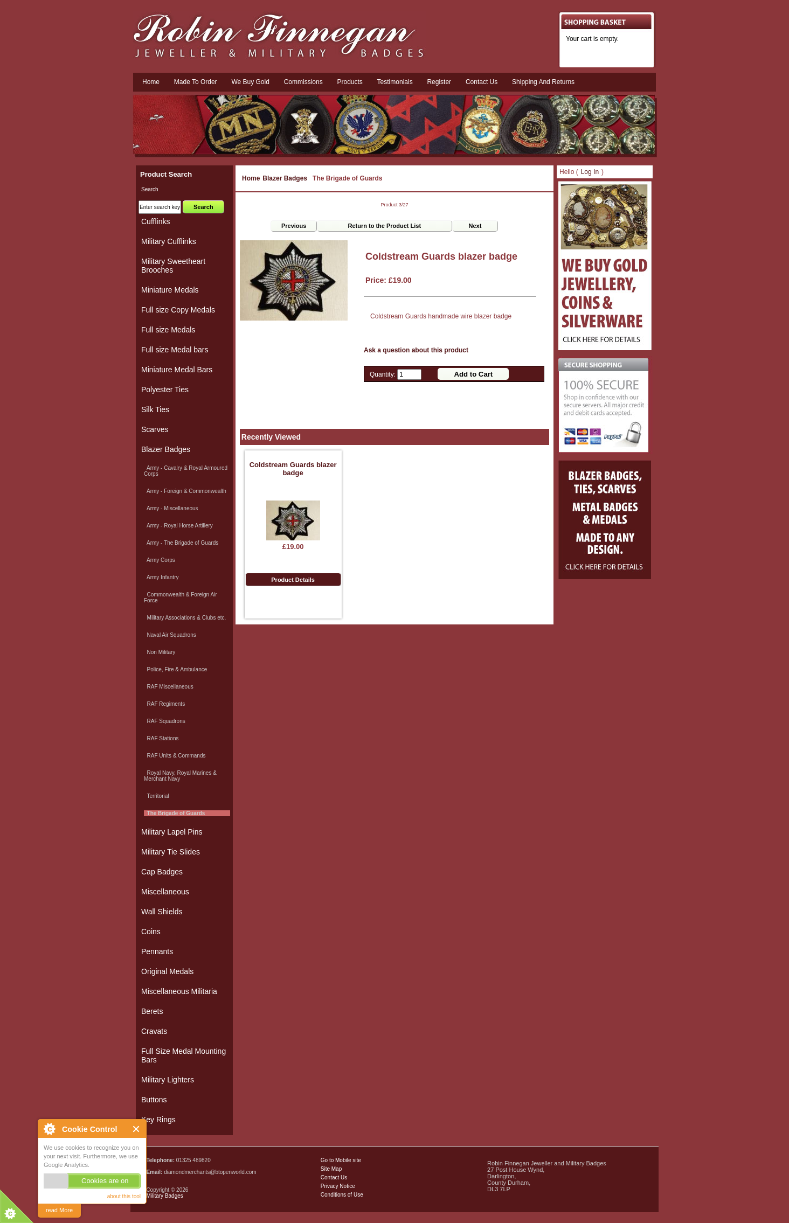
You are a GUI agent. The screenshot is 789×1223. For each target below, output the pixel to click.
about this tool (124, 1196)
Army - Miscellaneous (171, 508)
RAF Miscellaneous (168, 687)
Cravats (154, 1031)
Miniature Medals (170, 290)
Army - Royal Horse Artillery (178, 526)
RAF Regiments (164, 704)
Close (136, 1128)
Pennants (157, 951)
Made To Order (195, 82)
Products (349, 82)
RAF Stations (161, 738)
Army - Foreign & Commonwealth (185, 491)
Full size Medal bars (175, 349)
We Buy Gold (250, 82)
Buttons (154, 1099)
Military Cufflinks (168, 241)
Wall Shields (162, 911)
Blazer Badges (284, 178)
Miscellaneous (165, 891)
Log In (590, 172)
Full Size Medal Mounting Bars (183, 1055)
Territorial (156, 796)
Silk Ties (155, 409)
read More (59, 1210)
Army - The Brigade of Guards (181, 543)
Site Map (331, 1169)
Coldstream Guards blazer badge (293, 469)
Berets (152, 1011)
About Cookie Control (49, 1129)
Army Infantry (161, 577)
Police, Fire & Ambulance (175, 669)
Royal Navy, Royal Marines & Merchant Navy (180, 776)
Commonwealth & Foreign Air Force (180, 597)
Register (439, 82)
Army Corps (159, 560)
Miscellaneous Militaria (179, 991)
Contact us (481, 82)
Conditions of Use (342, 1195)
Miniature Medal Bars (176, 369)
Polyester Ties (165, 389)
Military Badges (164, 1196)
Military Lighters (167, 1079)
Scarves (155, 429)
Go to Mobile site (341, 1160)
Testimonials (395, 82)
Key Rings (158, 1119)
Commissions (303, 82)
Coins (151, 931)
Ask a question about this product (416, 350)
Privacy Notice (338, 1186)
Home (151, 82)
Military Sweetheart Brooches (173, 265)
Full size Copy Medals (178, 309)
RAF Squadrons (164, 721)
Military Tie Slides (170, 851)
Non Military (159, 652)
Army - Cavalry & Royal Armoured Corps (185, 471)
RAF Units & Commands (174, 756)
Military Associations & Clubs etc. (185, 618)
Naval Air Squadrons (170, 635)
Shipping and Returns (543, 82)
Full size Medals (168, 329)
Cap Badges (162, 871)
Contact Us (334, 1177)
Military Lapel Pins (172, 832)
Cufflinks (155, 221)
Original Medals (167, 971)
